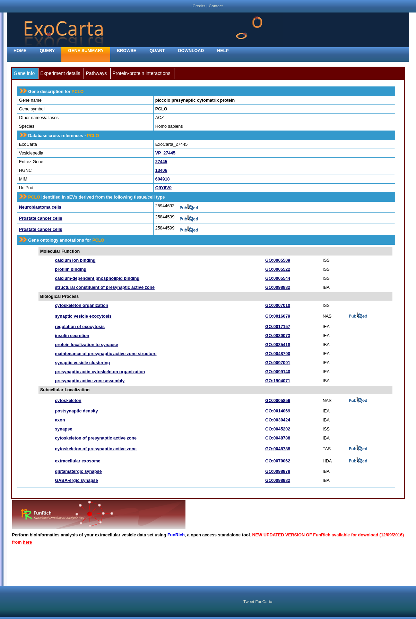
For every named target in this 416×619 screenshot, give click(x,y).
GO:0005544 (277, 278)
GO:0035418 (277, 344)
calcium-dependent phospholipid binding (97, 278)
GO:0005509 (277, 260)
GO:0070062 (277, 461)
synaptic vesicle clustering (82, 362)
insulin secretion (72, 335)
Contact (216, 5)
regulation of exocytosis (79, 326)
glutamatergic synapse (78, 471)
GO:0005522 (277, 269)
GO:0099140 (277, 371)
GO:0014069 (277, 411)
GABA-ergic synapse (76, 480)
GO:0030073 (277, 335)
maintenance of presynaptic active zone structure (105, 353)
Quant (157, 50)
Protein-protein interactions (141, 73)
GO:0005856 (277, 400)
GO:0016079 (277, 316)
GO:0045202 (277, 429)
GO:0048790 (277, 353)
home (20, 50)
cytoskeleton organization (81, 305)
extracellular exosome (77, 461)
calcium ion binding (75, 260)
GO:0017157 (277, 326)
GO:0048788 (277, 438)
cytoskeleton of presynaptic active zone (96, 438)
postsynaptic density (76, 411)
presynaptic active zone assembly (89, 380)
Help (222, 50)
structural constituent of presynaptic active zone (105, 287)
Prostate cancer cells (40, 218)
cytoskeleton (68, 400)
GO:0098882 (277, 287)
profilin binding (70, 269)
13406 (161, 170)
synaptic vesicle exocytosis (83, 316)
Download (191, 50)
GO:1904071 (277, 380)
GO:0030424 (277, 420)
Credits (198, 5)
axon (60, 420)
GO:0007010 (277, 305)
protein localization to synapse (86, 344)
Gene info (24, 73)
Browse (126, 50)
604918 (162, 179)
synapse (63, 429)
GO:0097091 (277, 362)
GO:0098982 (277, 480)
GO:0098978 (277, 471)
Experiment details (60, 73)
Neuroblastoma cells (40, 207)
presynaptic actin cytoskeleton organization (100, 371)
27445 (161, 161)
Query (47, 50)
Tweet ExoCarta (257, 601)
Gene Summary (86, 50)
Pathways (96, 73)
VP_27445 (165, 153)
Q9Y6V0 (163, 187)
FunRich (176, 535)
